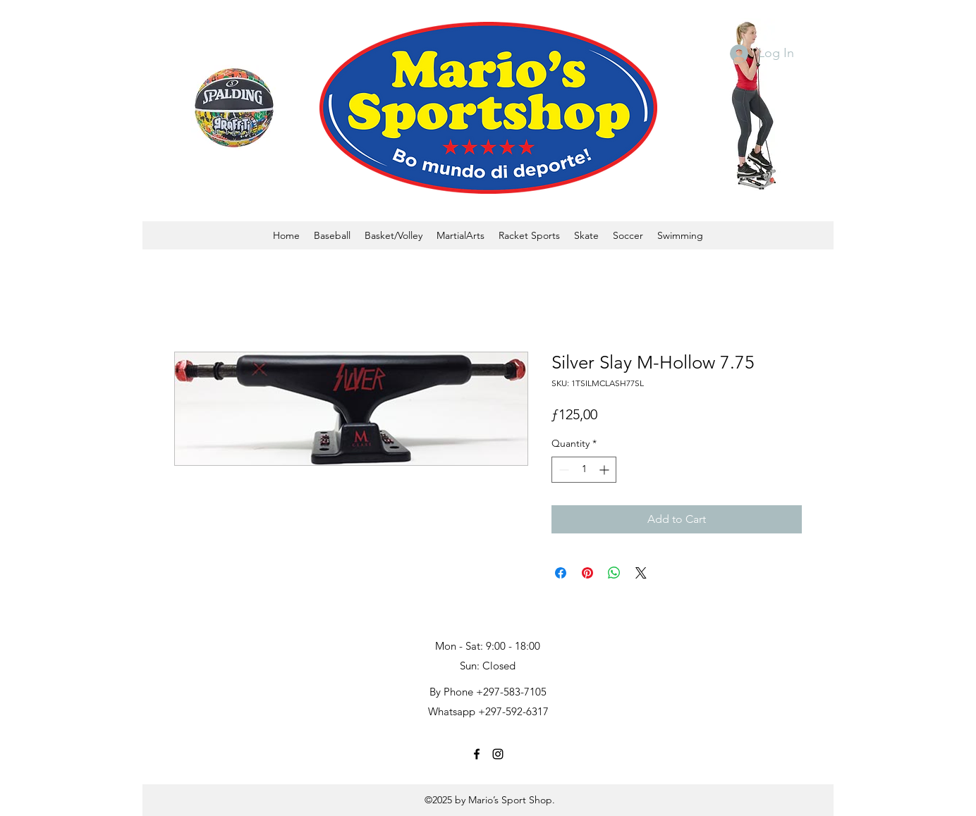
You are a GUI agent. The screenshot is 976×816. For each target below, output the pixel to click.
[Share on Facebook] (560, 572)
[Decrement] (562, 469)
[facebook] (477, 754)
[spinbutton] (584, 469)
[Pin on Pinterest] (587, 572)
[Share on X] (641, 572)
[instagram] (498, 754)
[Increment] (605, 469)
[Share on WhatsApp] (614, 572)
